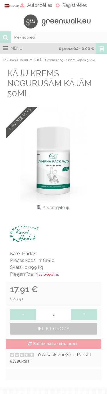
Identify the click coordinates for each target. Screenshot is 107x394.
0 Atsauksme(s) (54, 354)
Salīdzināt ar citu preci (55, 343)
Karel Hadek (23, 253)
